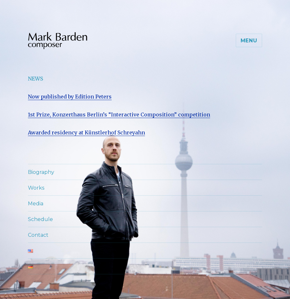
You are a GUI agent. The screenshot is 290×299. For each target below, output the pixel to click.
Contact (38, 235)
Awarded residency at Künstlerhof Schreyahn (86, 132)
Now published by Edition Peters (70, 96)
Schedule (40, 219)
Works (36, 188)
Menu (249, 41)
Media (35, 204)
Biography (41, 172)
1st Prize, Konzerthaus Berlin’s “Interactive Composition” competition (119, 114)
